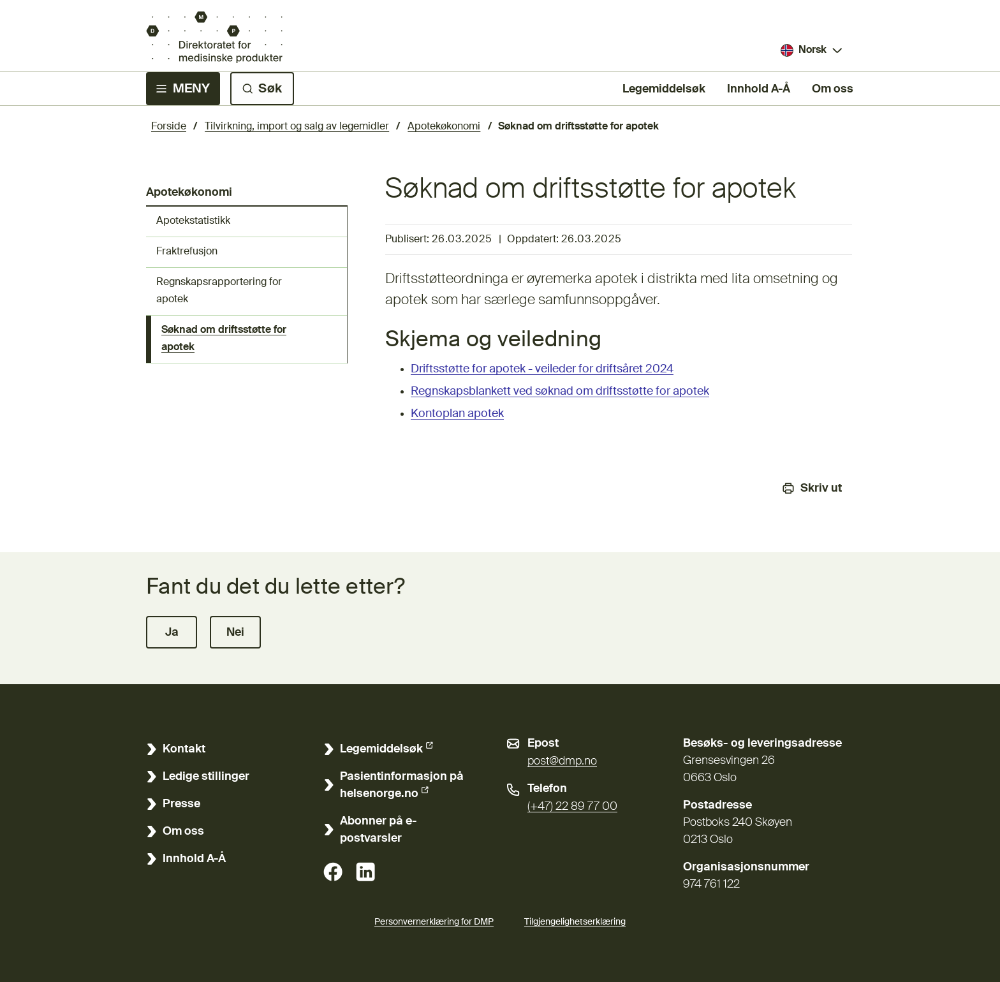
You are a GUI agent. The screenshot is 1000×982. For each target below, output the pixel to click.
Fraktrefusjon (186, 252)
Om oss (832, 89)
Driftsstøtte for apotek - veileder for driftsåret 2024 (542, 369)
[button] (171, 632)
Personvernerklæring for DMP (434, 922)
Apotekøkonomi (444, 127)
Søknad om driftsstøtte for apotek (223, 339)
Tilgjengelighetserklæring (575, 920)
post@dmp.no (562, 761)
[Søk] (262, 88)
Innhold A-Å (758, 89)
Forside (168, 127)
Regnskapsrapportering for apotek (219, 291)
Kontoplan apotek (457, 414)
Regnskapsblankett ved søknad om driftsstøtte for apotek (560, 391)
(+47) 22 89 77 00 (572, 806)
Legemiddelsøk (663, 88)
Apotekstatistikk (193, 221)
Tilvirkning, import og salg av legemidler (297, 127)
